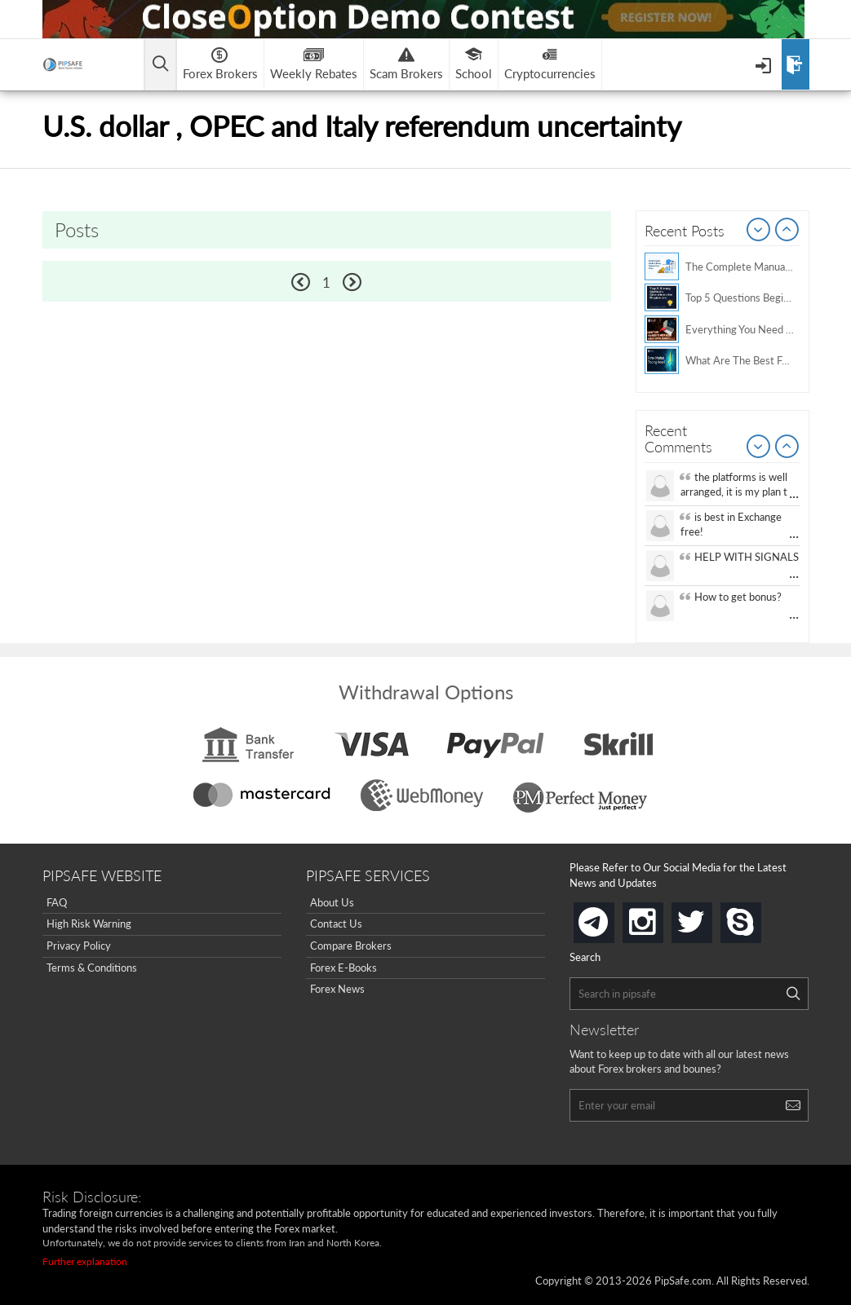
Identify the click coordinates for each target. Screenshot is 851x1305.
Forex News (337, 988)
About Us (332, 902)
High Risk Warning (89, 923)
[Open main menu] (160, 64)
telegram (611, 921)
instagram (660, 917)
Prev (759, 231)
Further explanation (84, 1261)
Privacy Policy (79, 945)
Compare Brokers (351, 945)
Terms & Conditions (92, 967)
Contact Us (336, 923)
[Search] (793, 993)
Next (787, 231)
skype (758, 917)
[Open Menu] (765, 64)
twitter (709, 917)
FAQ (57, 902)
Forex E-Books (343, 967)
